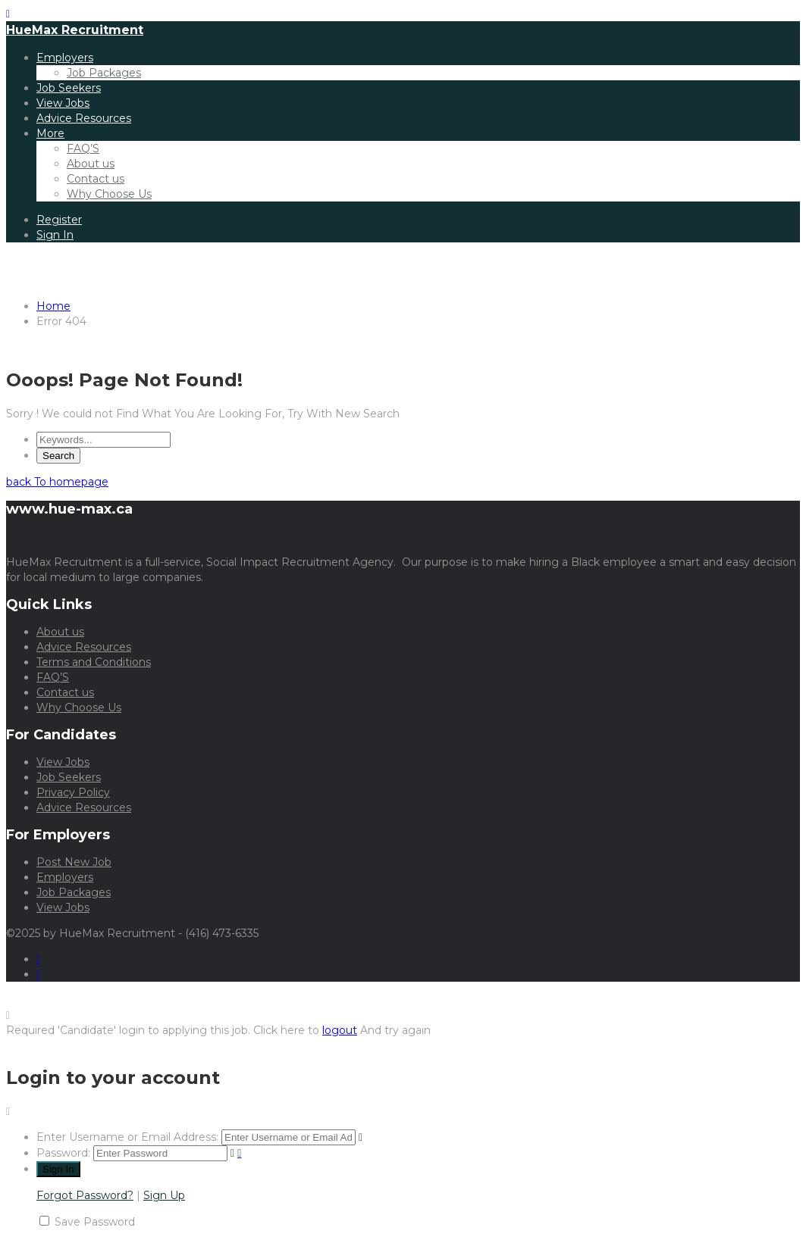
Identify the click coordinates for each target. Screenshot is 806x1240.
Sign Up (164, 1195)
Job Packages (104, 73)
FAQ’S (83, 148)
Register (59, 219)
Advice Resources (83, 118)
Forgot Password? (84, 1195)
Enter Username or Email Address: (127, 1137)
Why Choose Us (109, 194)
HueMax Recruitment (74, 30)
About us (90, 163)
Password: (63, 1153)
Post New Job (73, 862)
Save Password (95, 1222)
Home (53, 306)
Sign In (55, 235)
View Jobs (62, 103)
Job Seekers (68, 88)
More (50, 133)
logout (339, 1030)
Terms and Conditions (93, 662)
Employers (64, 57)
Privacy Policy (73, 792)
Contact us (95, 179)
